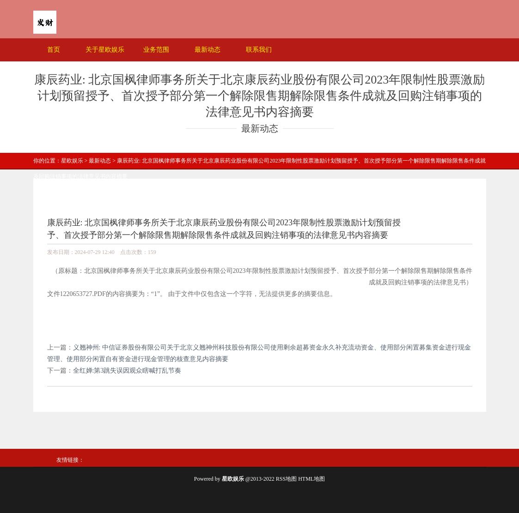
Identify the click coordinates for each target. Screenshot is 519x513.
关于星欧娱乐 (104, 49)
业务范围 (156, 49)
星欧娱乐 (72, 160)
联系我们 (259, 49)
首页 (53, 49)
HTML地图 (311, 479)
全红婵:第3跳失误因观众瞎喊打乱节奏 (127, 370)
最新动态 (207, 49)
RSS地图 (286, 479)
